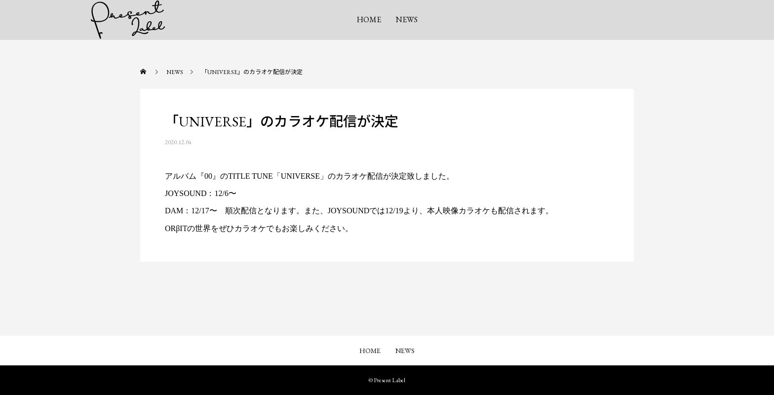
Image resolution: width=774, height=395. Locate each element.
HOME (369, 19)
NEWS (407, 19)
